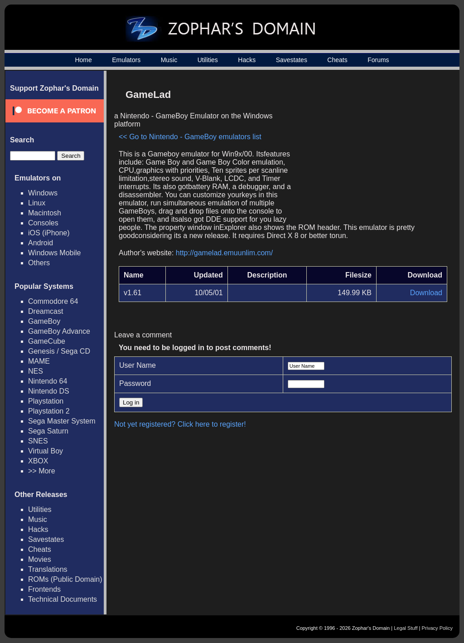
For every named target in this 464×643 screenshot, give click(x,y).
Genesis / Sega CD (59, 351)
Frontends (44, 589)
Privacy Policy (437, 628)
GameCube (46, 341)
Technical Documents (62, 599)
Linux (36, 203)
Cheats (337, 59)
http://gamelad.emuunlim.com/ (224, 253)
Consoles (43, 223)
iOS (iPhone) (49, 233)
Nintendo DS (48, 391)
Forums (378, 59)
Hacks (247, 59)
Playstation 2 (49, 411)
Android (40, 243)
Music (169, 59)
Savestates (291, 59)
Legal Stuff (405, 628)
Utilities (208, 59)
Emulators (126, 59)
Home (83, 59)
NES (35, 371)
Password (135, 383)
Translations (48, 569)
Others (39, 263)
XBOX (38, 461)
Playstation (45, 401)
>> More (41, 471)
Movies (39, 559)
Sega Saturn (48, 431)
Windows (43, 193)
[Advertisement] (370, 148)
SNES (38, 441)
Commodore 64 (53, 301)
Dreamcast (45, 311)
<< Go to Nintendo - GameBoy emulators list (190, 137)
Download (426, 293)
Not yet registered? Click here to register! (180, 424)
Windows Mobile (54, 253)
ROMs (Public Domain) (65, 579)
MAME (39, 361)
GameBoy (44, 321)
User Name (137, 365)
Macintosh (44, 213)
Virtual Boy (45, 451)
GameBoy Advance (59, 331)
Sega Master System (62, 421)
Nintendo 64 (47, 381)
